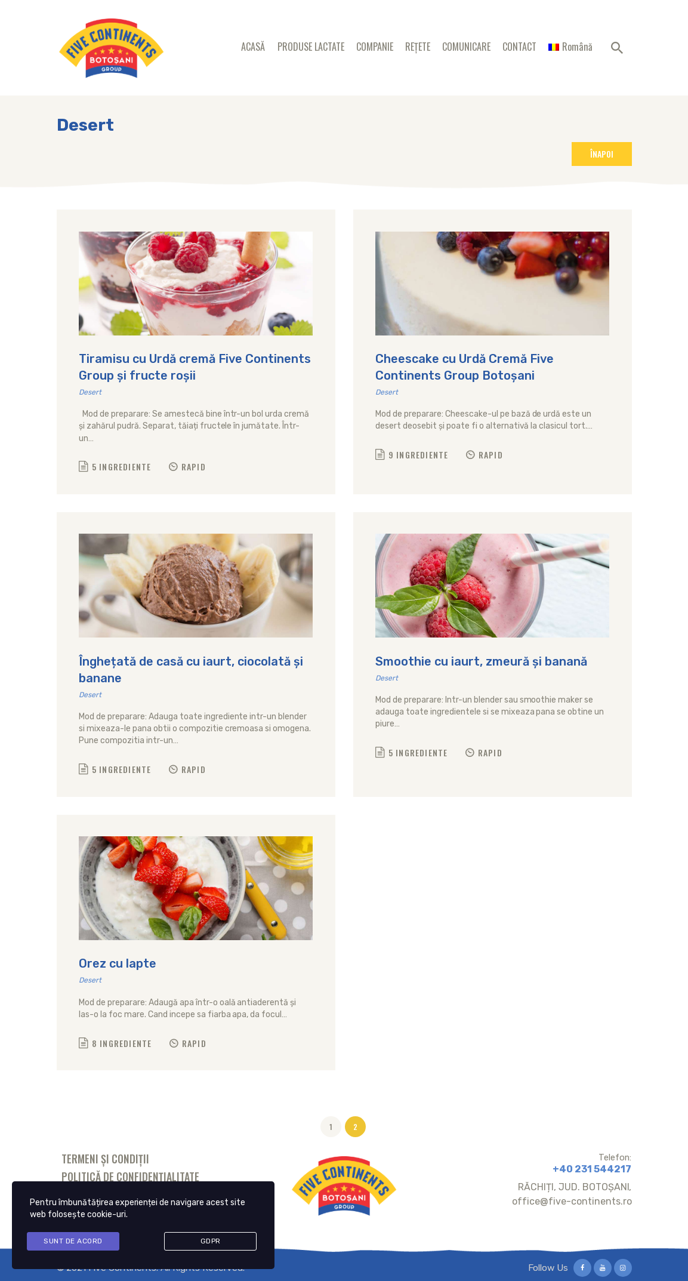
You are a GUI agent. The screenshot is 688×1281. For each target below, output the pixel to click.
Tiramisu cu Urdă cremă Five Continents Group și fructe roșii (195, 367)
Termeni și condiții (105, 1158)
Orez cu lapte (117, 963)
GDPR (210, 1242)
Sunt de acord (73, 1242)
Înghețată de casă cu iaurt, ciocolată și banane (191, 669)
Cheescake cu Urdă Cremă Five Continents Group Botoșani (464, 367)
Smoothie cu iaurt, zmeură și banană (481, 661)
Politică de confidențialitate (130, 1176)
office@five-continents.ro (572, 1201)
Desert (90, 392)
